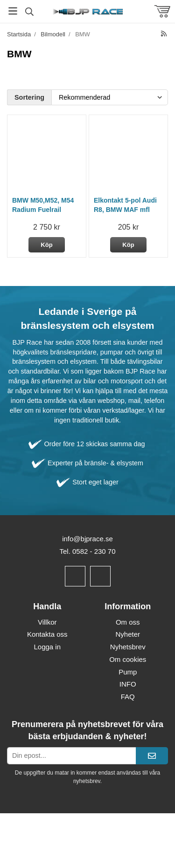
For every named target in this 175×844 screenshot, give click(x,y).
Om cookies (127, 659)
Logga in (47, 647)
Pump (128, 672)
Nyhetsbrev (128, 647)
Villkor (47, 622)
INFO (127, 684)
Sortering (29, 97)
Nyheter (127, 634)
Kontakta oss (47, 634)
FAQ (128, 697)
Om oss (128, 622)
